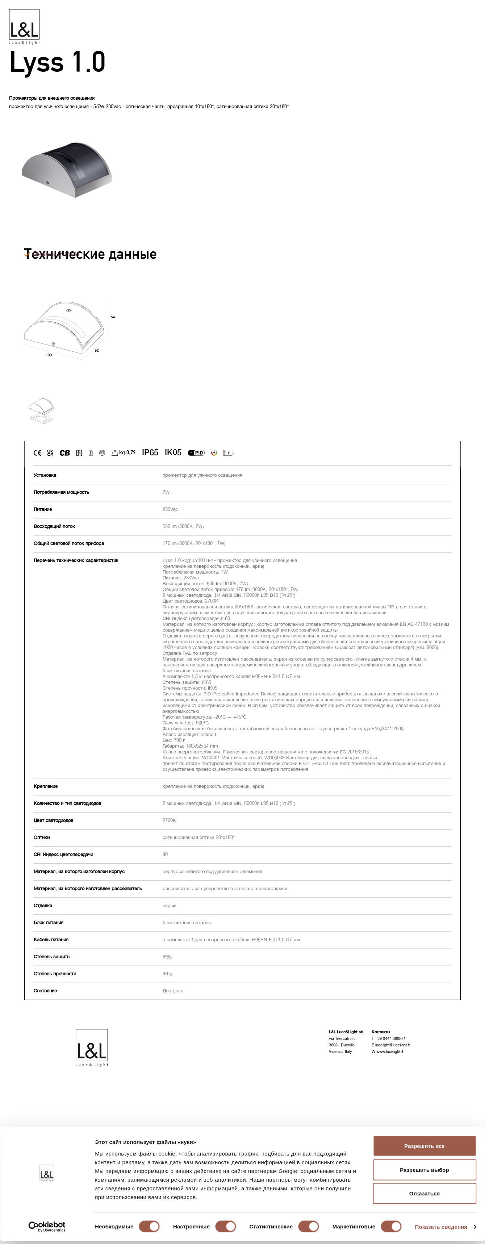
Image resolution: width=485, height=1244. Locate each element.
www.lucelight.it (389, 1052)
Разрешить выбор (424, 1173)
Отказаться (424, 1196)
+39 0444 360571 (390, 1039)
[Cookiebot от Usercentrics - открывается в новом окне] (47, 1229)
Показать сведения (441, 1230)
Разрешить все (424, 1149)
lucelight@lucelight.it (392, 1046)
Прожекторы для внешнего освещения (52, 99)
